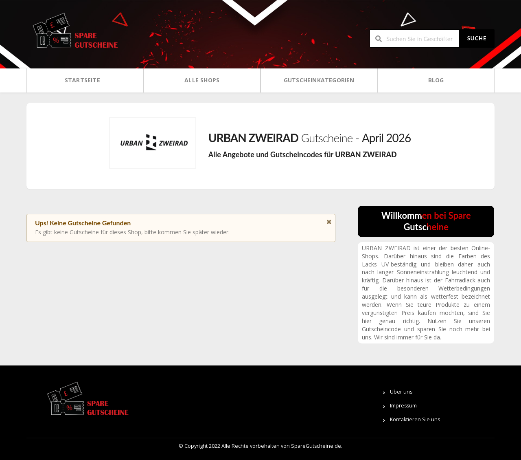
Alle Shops (201, 80)
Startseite (82, 80)
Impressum (403, 405)
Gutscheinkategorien (319, 80)
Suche (477, 38)
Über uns (401, 391)
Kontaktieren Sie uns (415, 419)
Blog (436, 80)
